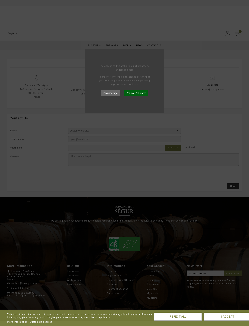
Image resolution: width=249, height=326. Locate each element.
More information (17, 321)
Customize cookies (41, 321)
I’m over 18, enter (136, 93)
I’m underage (110, 93)
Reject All (177, 316)
